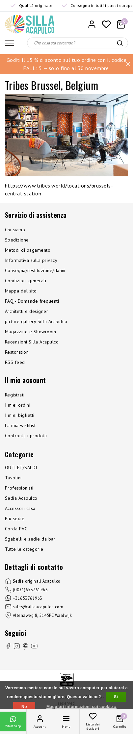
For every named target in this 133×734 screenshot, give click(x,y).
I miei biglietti (20, 415)
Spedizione (17, 240)
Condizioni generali (25, 281)
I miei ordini (17, 405)
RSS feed (15, 362)
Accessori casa (20, 508)
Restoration (17, 352)
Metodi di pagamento (27, 250)
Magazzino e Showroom (30, 332)
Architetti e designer (26, 311)
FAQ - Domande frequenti (32, 301)
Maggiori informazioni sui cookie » (81, 706)
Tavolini (13, 478)
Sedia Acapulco (21, 498)
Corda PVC (16, 529)
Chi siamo (15, 230)
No (24, 706)
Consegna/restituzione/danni (35, 270)
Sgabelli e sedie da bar (30, 539)
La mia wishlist (20, 425)
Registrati (15, 395)
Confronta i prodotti (26, 436)
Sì (116, 697)
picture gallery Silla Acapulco (36, 321)
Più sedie (14, 518)
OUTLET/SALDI (21, 467)
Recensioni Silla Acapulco (32, 342)
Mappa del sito (21, 291)
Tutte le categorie (24, 549)
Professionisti (19, 488)
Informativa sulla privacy (31, 260)
